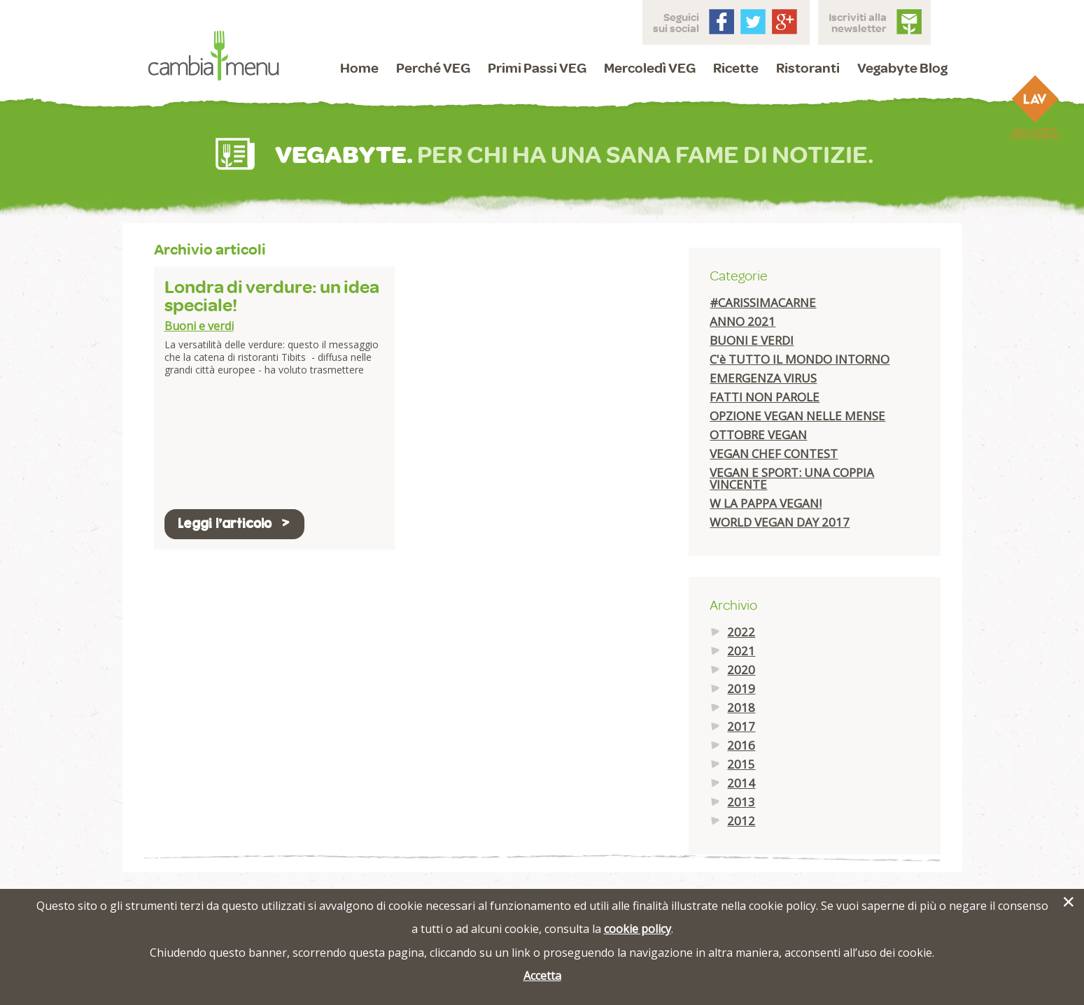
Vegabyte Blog (902, 67)
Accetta (542, 975)
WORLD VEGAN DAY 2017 (780, 522)
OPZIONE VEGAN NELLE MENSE (797, 416)
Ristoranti (808, 67)
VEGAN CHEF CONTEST (774, 453)
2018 (741, 707)
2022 (741, 632)
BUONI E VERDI (752, 340)
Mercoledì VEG (650, 67)
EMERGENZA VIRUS (763, 378)
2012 (741, 821)
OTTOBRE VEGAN (758, 435)
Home (359, 67)
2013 (741, 802)
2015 (741, 764)
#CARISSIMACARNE (763, 302)
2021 (741, 651)
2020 (741, 670)
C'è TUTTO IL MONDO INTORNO (799, 359)
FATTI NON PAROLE (764, 397)
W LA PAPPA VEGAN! (766, 503)
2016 (741, 745)
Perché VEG (433, 67)
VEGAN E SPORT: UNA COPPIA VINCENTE (792, 478)
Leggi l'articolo (234, 523)
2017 (741, 726)
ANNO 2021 (742, 321)
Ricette (736, 67)
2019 (741, 688)
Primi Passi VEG (537, 67)
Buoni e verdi (199, 326)
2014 (741, 783)
